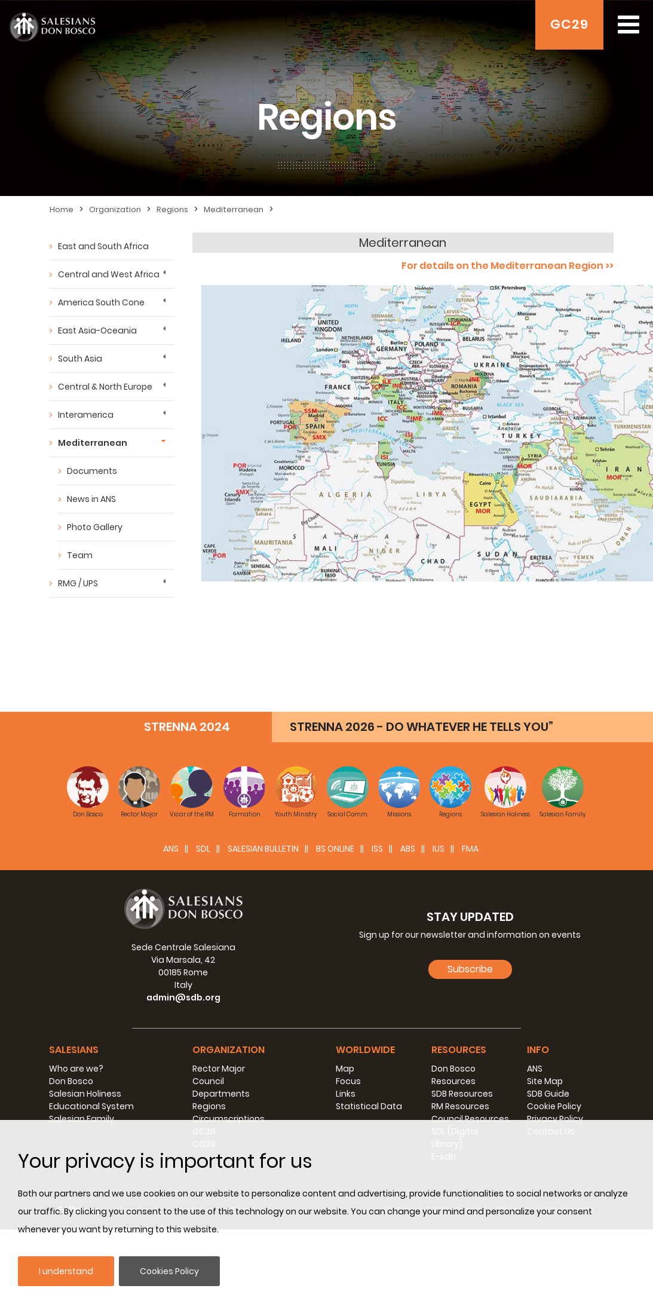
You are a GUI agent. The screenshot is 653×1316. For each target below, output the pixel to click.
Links (345, 1094)
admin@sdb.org (183, 997)
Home (61, 209)
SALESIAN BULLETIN (263, 849)
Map (345, 1069)
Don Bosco (71, 1081)
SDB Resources (462, 1094)
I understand (66, 1271)
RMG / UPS (78, 583)
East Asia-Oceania (97, 330)
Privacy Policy (555, 1119)
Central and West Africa (109, 274)
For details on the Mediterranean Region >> (507, 266)
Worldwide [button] (365, 1050)
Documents (92, 471)
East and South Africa (103, 246)
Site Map (545, 1081)
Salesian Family (81, 1119)
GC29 (569, 24)
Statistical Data (369, 1106)
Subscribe (470, 969)
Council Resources (470, 1119)
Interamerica (86, 415)
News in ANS (91, 499)
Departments (221, 1094)
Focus (348, 1081)
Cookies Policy (169, 1271)
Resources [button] (458, 1050)
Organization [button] (228, 1050)
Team (80, 555)
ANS (171, 849)
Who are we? (76, 1069)
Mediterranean (233, 209)
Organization (115, 209)
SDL (203, 849)
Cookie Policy (554, 1106)
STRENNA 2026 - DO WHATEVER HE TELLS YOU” (421, 726)
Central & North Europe (105, 387)
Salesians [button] (74, 1050)
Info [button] (538, 1050)
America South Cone (101, 302)
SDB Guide (548, 1094)
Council (208, 1081)
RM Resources (460, 1106)
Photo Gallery (94, 527)
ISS (377, 849)
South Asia (80, 359)
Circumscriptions (228, 1119)
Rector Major (218, 1069)
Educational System (91, 1106)
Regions (172, 209)
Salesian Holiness (85, 1094)
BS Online (335, 849)
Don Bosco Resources (453, 1075)
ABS (407, 849)
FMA (470, 849)
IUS (438, 849)
